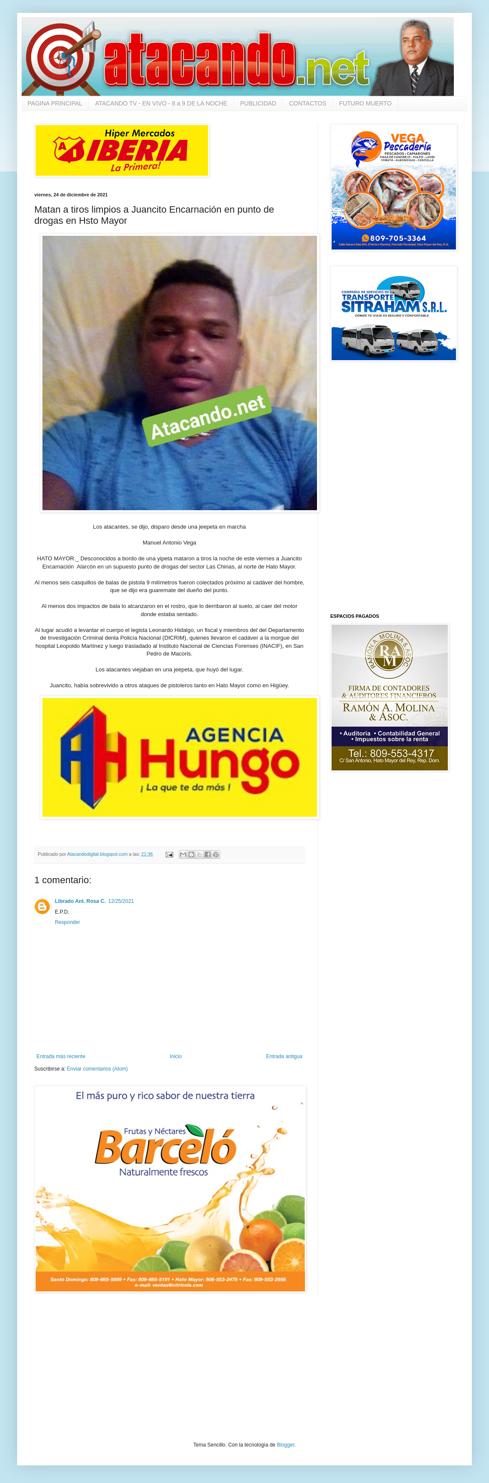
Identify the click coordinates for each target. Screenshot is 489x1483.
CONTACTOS (307, 103)
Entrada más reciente (60, 1056)
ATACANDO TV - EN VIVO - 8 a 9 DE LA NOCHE (161, 103)
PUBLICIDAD (258, 103)
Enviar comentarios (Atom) (97, 1069)
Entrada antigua (284, 1056)
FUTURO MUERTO (365, 103)
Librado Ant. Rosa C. (80, 901)
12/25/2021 (121, 901)
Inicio (176, 1056)
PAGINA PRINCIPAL (54, 103)
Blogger (285, 1445)
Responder (67, 922)
